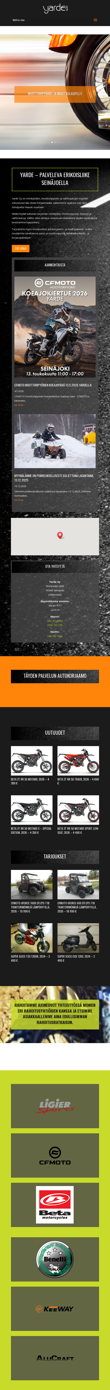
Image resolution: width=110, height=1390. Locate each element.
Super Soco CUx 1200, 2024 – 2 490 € (76, 958)
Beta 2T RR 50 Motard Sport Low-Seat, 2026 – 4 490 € (78, 830)
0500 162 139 (54, 625)
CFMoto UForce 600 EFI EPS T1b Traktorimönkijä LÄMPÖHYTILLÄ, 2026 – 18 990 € (76, 907)
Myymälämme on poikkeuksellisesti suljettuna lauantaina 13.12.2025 (53, 477)
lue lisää (18, 405)
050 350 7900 (54, 636)
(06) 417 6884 (55, 620)
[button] (61, 535)
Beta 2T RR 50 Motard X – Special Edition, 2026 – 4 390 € (31, 830)
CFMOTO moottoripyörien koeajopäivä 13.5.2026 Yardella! (53, 384)
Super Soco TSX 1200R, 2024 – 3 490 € (30, 958)
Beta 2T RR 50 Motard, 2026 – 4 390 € (30, 781)
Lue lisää (20, 248)
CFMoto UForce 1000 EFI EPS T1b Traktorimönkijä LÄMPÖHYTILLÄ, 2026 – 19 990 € (30, 907)
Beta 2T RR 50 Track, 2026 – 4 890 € (78, 781)
